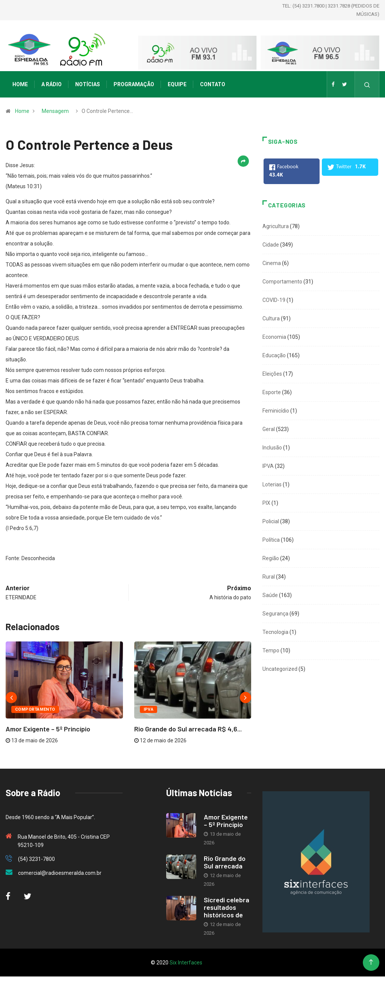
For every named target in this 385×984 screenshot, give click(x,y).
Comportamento (35, 709)
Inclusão (272, 448)
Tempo (270, 650)
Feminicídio (275, 411)
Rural (268, 577)
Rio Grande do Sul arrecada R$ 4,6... (188, 729)
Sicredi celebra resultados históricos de (226, 907)
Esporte (271, 392)
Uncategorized (279, 669)
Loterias (272, 484)
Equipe (177, 84)
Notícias (87, 84)
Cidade (270, 245)
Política (271, 540)
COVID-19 (273, 300)
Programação (134, 84)
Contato (212, 84)
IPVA (149, 709)
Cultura (271, 318)
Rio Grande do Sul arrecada (225, 862)
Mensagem (55, 111)
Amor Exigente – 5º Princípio (48, 729)
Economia (274, 337)
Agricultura (275, 226)
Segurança (275, 614)
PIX (266, 503)
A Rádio (51, 84)
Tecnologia (275, 632)
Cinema (271, 263)
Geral (268, 429)
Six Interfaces (186, 963)
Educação (274, 355)
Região (270, 558)
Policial (270, 521)
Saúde (270, 595)
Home (20, 84)
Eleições (272, 374)
